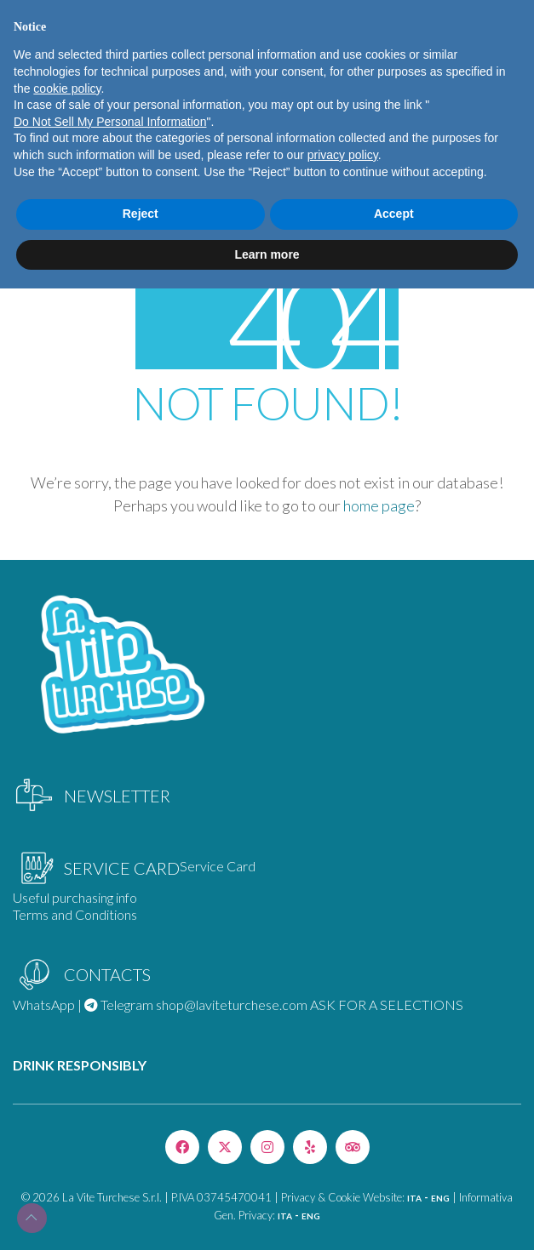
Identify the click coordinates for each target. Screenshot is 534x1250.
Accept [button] (394, 213)
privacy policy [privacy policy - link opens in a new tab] (342, 155)
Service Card (218, 866)
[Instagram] (267, 1147)
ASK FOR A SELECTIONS (386, 1004)
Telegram (118, 1004)
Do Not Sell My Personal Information (110, 121)
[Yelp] (310, 1147)
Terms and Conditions (75, 914)
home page (379, 505)
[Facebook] (182, 1147)
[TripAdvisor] (353, 1147)
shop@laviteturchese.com (231, 1004)
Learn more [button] (266, 254)
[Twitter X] (225, 1147)
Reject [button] (140, 213)
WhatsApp (44, 1004)
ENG (440, 1198)
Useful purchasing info (75, 897)
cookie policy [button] (66, 88)
